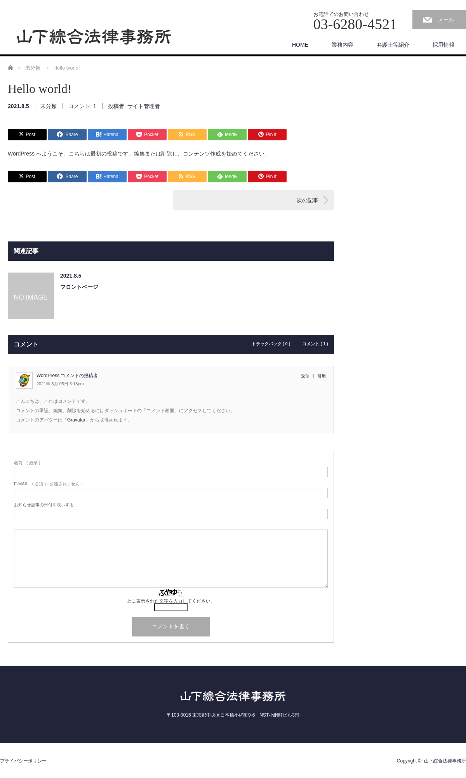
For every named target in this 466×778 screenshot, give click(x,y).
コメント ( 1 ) (315, 344)
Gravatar (76, 420)
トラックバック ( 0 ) (271, 344)
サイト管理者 (143, 106)
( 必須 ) (27, 463)
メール (446, 19)
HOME (300, 45)
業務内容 (342, 45)
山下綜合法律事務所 (445, 761)
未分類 (48, 106)
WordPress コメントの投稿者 (67, 375)
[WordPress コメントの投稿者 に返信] (307, 376)
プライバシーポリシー (23, 761)
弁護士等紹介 (393, 45)
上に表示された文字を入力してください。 (171, 601)
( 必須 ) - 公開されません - (48, 484)
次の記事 (307, 200)
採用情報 (443, 45)
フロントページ (79, 287)
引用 (321, 376)
